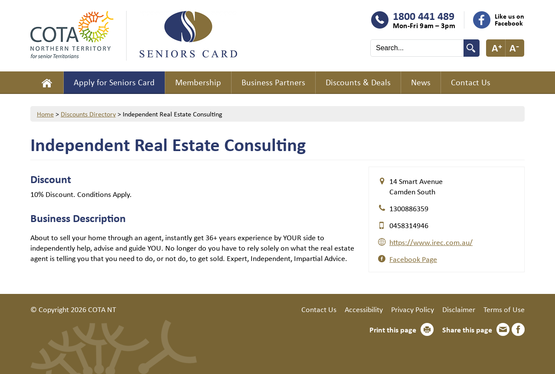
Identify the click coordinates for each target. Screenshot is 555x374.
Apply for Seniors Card (114, 82)
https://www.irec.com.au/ (431, 242)
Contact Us (470, 82)
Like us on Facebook (509, 19)
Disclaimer (458, 309)
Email (502, 329)
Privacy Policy (412, 309)
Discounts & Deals (358, 82)
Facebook (518, 329)
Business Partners (273, 82)
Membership (198, 82)
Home (46, 82)
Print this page (392, 329)
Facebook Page (413, 259)
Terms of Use (504, 309)
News (421, 82)
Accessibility (364, 309)
